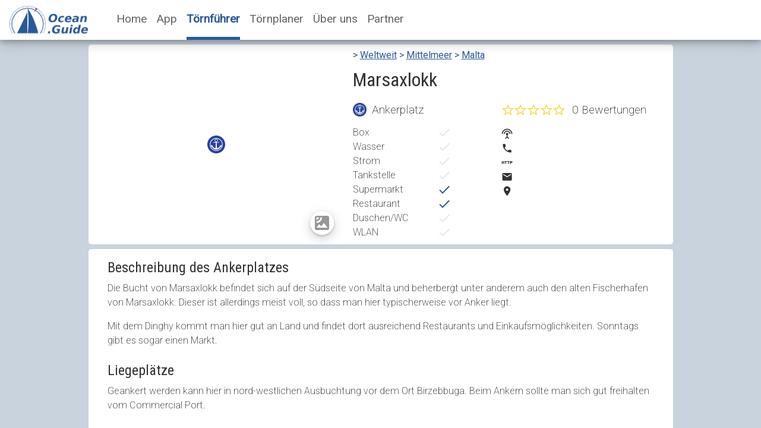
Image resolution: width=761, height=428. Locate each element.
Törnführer (213, 19)
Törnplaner (277, 19)
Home (131, 19)
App (166, 19)
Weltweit (378, 55)
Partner (385, 19)
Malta (473, 55)
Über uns (335, 19)
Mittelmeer (429, 55)
